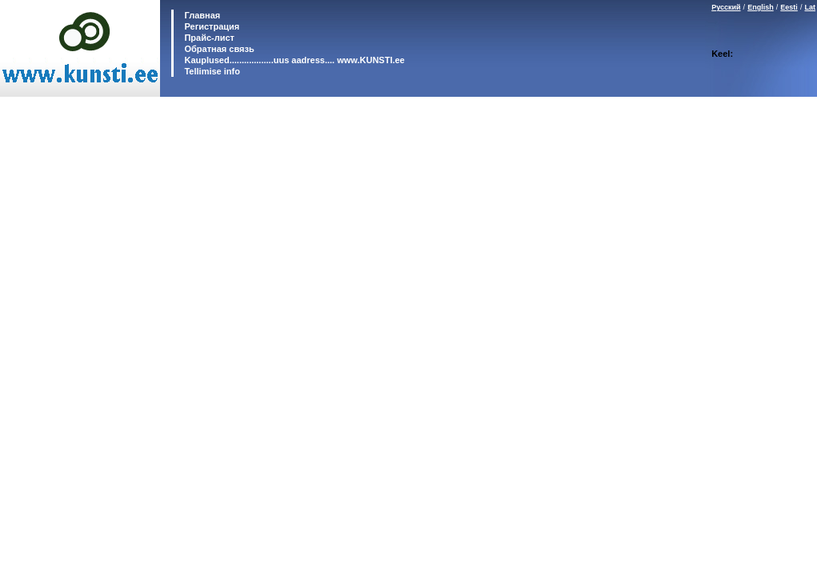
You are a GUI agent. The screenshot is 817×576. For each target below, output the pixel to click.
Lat (810, 7)
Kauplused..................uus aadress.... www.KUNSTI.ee (293, 60)
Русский (725, 7)
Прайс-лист (208, 37)
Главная (201, 15)
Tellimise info (211, 71)
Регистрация (211, 26)
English (760, 7)
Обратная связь (218, 49)
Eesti (789, 7)
